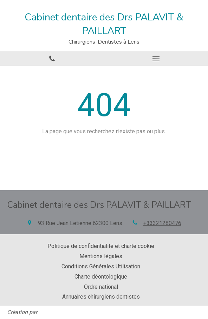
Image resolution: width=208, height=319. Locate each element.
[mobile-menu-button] (156, 59)
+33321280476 (162, 223)
